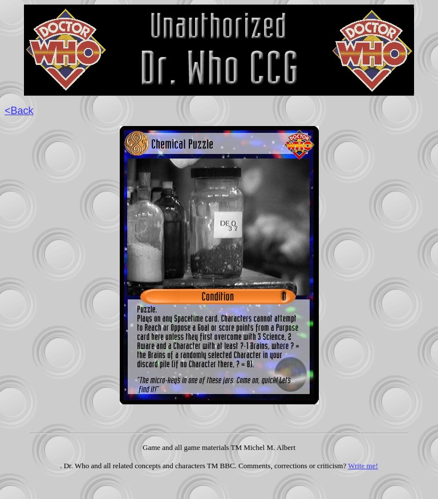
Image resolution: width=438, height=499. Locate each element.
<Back (19, 110)
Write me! (363, 465)
